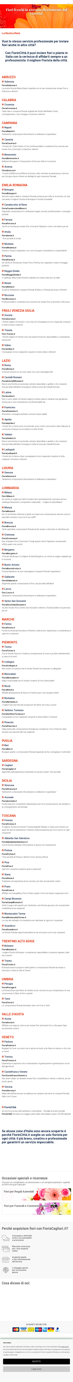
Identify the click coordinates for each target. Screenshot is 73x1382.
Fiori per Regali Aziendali (19, 1191)
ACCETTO (36, 1361)
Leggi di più (36, 1369)
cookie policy (65, 1347)
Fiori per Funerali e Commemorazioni (26, 1205)
